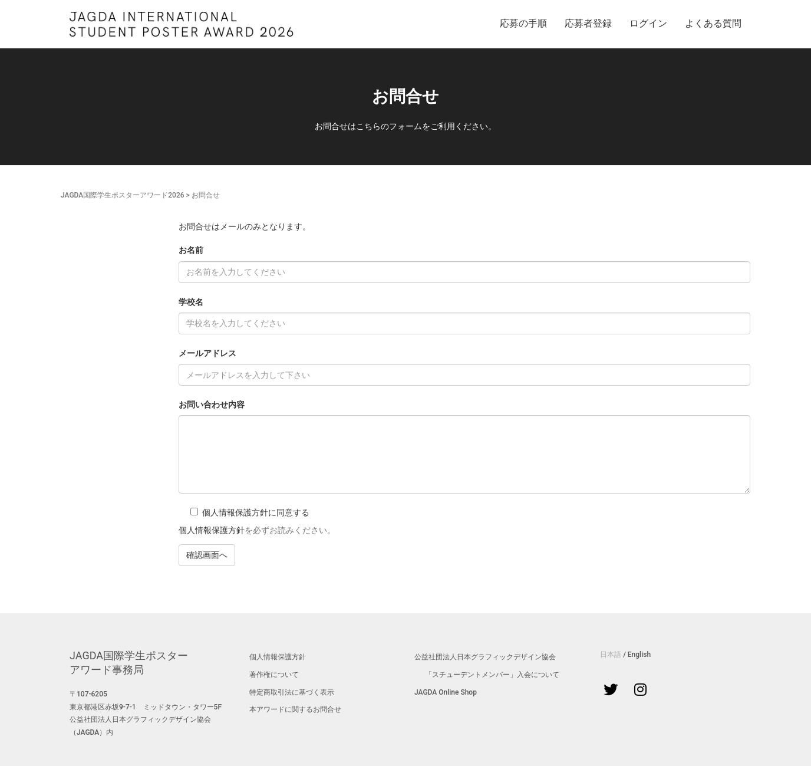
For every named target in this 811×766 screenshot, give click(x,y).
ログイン (648, 23)
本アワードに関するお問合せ (295, 709)
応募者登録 (588, 23)
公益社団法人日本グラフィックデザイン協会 (485, 657)
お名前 (191, 250)
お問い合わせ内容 (212, 404)
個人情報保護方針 (212, 530)
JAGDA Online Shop (445, 692)
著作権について (274, 674)
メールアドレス (207, 353)
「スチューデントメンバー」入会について (492, 674)
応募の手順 (523, 23)
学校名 (191, 302)
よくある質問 (713, 23)
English (639, 654)
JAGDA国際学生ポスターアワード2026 (122, 195)
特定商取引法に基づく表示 (291, 692)
